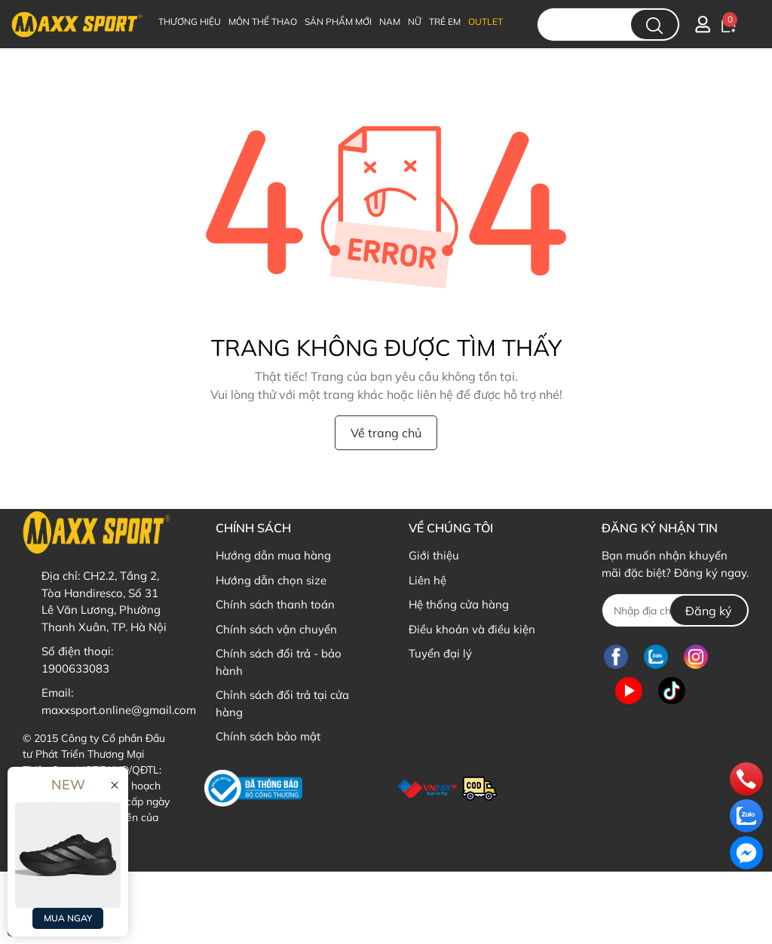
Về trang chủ (386, 432)
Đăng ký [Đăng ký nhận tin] (708, 610)
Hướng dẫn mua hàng (273, 555)
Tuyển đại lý (440, 653)
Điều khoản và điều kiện (472, 629)
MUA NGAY (68, 918)
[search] (654, 24)
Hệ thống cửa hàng (459, 604)
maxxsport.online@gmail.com (118, 710)
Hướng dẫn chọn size (271, 580)
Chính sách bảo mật (268, 736)
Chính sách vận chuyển (276, 629)
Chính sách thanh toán (275, 604)
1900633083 (75, 668)
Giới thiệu (434, 555)
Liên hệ (427, 580)
